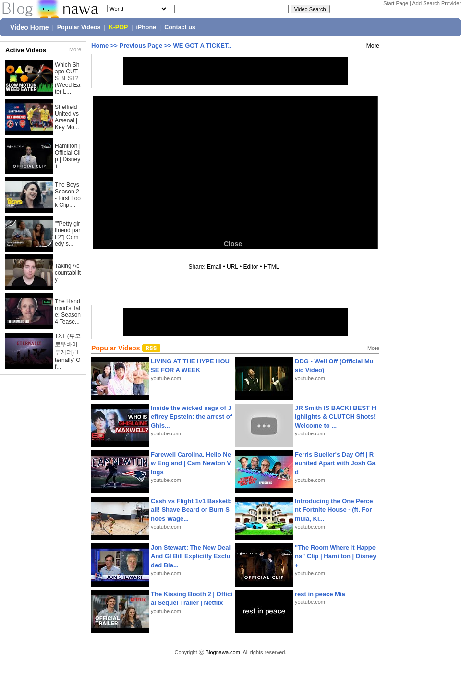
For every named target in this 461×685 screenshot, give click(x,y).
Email (214, 267)
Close (233, 244)
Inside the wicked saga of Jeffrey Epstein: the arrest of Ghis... (191, 416)
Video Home (29, 27)
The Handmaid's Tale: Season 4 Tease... (68, 311)
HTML (271, 267)
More (75, 49)
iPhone (146, 27)
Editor (250, 267)
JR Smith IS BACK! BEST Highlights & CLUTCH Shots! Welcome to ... (335, 416)
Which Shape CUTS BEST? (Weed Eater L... (67, 78)
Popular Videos (79, 27)
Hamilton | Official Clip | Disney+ (68, 156)
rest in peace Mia (320, 594)
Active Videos (25, 50)
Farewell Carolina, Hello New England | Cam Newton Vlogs (191, 463)
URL (232, 267)
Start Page (395, 3)
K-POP (118, 27)
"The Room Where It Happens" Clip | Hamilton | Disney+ (335, 556)
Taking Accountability (68, 273)
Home (100, 45)
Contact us (179, 27)
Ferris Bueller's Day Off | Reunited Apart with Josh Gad (335, 463)
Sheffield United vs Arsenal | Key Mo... (67, 117)
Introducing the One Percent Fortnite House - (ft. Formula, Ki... (334, 509)
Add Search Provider (436, 3)
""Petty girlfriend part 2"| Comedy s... (67, 233)
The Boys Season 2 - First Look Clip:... (68, 194)
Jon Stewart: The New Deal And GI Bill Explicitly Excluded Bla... (190, 556)
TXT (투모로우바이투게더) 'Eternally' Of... (68, 351)
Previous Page (141, 45)
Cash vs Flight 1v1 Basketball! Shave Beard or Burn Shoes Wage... (191, 509)
